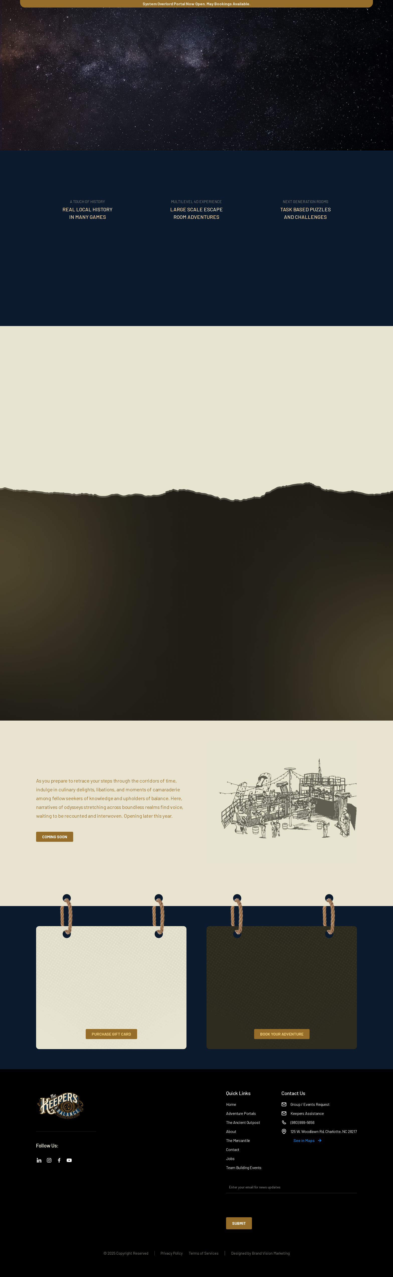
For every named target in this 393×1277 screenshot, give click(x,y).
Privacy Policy (172, 1253)
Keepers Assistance (307, 1113)
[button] (40, 24)
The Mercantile (238, 1140)
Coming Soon (54, 836)
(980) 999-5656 (302, 1122)
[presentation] (264, 1205)
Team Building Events (243, 1167)
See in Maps (304, 1140)
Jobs (230, 1158)
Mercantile (132, 24)
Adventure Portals (241, 1113)
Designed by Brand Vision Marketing (260, 1253)
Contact (232, 1149)
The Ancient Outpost (243, 1122)
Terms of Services (204, 1253)
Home (231, 1104)
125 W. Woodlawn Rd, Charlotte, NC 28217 (323, 1131)
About (231, 1131)
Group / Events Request (309, 1104)
